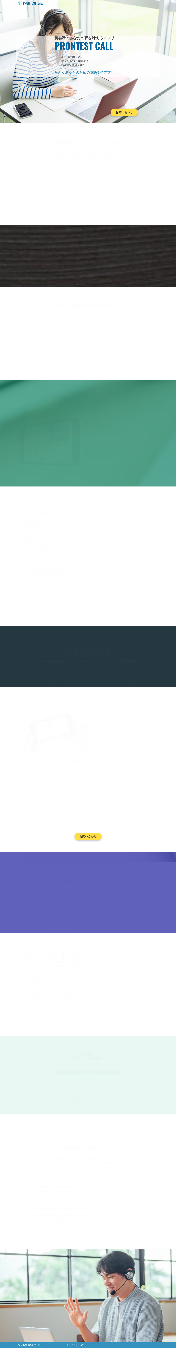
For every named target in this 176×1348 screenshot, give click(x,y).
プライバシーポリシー (77, 1345)
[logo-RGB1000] (30, 2)
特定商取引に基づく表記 (30, 1345)
